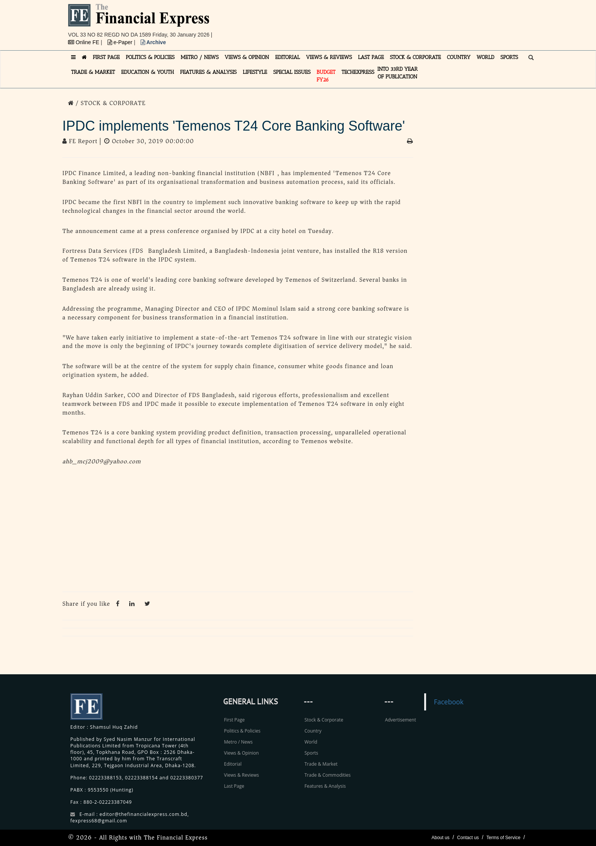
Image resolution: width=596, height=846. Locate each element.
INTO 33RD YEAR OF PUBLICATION (397, 73)
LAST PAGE (371, 57)
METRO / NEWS (200, 57)
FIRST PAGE (106, 57)
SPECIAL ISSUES (292, 72)
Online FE (84, 42)
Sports (311, 753)
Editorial (232, 764)
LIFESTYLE (255, 72)
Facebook (448, 701)
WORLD (486, 57)
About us (440, 837)
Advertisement (400, 720)
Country (313, 731)
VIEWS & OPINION (247, 57)
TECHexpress (357, 72)
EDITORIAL (287, 57)
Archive (153, 42)
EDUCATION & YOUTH (147, 72)
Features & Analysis (325, 786)
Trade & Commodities (327, 775)
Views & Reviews (241, 775)
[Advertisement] (403, 21)
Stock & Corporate (323, 720)
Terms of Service (503, 837)
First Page (234, 720)
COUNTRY (459, 57)
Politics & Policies (242, 731)
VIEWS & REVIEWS (329, 57)
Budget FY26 (326, 76)
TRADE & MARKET (93, 72)
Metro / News (238, 742)
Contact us (468, 837)
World (310, 742)
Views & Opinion (241, 753)
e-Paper (121, 42)
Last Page (234, 786)
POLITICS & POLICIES (150, 57)
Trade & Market (321, 764)
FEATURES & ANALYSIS (208, 72)
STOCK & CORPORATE (415, 57)
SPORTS (509, 57)
